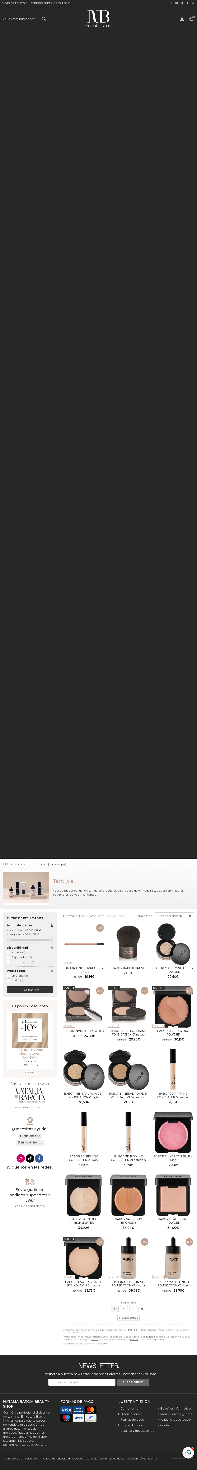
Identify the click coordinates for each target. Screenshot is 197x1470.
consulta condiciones (30, 1206)
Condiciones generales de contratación (112, 1458)
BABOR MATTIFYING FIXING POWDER (173, 969)
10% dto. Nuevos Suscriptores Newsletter (30, 1053)
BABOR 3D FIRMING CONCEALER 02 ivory (83, 1158)
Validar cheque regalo (175, 1419)
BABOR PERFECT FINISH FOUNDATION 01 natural (128, 1032)
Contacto (167, 1425)
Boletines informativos (176, 1408)
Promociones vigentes (176, 1414)
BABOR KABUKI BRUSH (128, 968)
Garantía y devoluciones (137, 1430)
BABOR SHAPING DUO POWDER (173, 1032)
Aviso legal (32, 1458)
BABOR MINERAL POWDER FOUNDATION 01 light (84, 1095)
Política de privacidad (56, 1458)
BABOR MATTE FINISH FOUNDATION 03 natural (128, 1283)
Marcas (134, 1339)
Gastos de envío (131, 1425)
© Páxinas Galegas (181, 1458)
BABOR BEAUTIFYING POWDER (173, 1221)
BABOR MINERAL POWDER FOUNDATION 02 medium (128, 1095)
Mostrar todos (115, 916)
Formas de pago (132, 1419)
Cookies (77, 1458)
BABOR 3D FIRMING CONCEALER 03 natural (173, 1095)
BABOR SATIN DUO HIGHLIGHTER (83, 1221)
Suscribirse (133, 1382)
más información (30, 1072)
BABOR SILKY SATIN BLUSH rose (173, 1158)
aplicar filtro (32, 989)
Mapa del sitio (13, 1458)
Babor (94, 1339)
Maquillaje (183, 1336)
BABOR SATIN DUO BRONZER (128, 1221)
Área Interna (148, 1458)
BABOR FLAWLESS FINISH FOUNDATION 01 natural (83, 1283)
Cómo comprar (131, 1408)
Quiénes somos (131, 1414)
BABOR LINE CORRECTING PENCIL (84, 969)
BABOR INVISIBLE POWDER (83, 1031)
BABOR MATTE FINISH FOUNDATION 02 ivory (173, 1283)
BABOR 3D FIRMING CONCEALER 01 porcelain (128, 1158)
